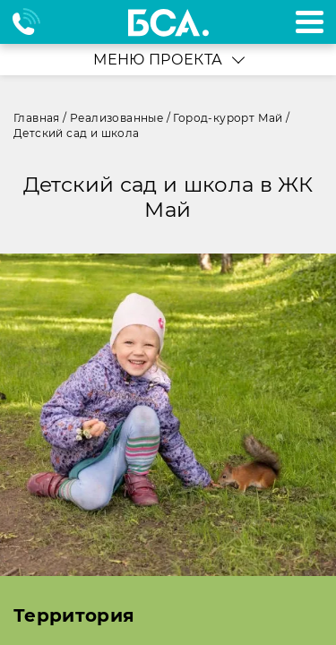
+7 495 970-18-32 (34, 22)
